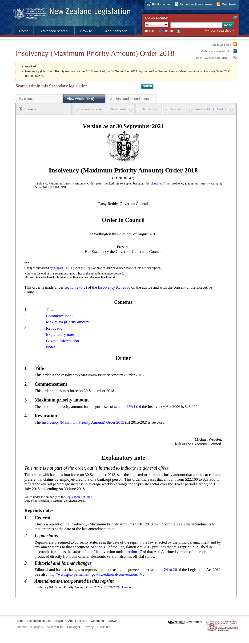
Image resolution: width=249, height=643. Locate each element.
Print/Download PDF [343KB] (213, 58)
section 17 (134, 551)
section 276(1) (125, 406)
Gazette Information (62, 341)
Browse (86, 31)
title (151, 31)
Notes (51, 347)
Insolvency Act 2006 (114, 287)
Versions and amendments (129, 99)
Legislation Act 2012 (79, 497)
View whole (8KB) (80, 99)
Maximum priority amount (67, 322)
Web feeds (229, 4)
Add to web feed (221, 44)
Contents (30, 109)
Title (49, 309)
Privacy (89, 627)
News (112, 621)
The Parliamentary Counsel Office (222, 625)
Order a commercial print (216, 51)
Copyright (73, 627)
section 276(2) (75, 287)
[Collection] (156, 24)
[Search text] (196, 25)
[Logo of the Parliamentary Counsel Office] (69, 12)
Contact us (98, 621)
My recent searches (218, 30)
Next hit (222, 109)
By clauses (27, 99)
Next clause (118, 109)
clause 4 (156, 183)
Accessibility (55, 627)
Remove (175, 109)
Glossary (37, 627)
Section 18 (99, 547)
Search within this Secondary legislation (52, 85)
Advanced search (54, 31)
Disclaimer (104, 627)
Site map (22, 627)
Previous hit (202, 109)
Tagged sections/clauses (196, 4)
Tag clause (149, 109)
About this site (116, 31)
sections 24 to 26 (163, 569)
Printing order (161, 4)
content (169, 31)
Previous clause (92, 109)
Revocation (55, 328)
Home (23, 31)
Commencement (59, 316)
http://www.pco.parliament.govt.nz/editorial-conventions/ (93, 574)
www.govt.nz (185, 625)
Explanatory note (60, 334)
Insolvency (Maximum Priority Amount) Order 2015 (83, 422)
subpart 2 (59, 268)
